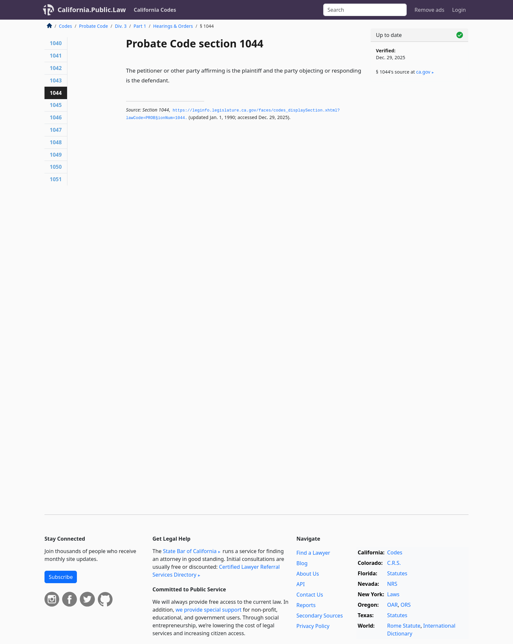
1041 (56, 55)
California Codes (155, 9)
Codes (65, 26)
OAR (392, 604)
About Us (307, 573)
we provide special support (208, 609)
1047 (56, 129)
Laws (393, 594)
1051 (56, 179)
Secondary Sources (319, 615)
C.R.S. (394, 562)
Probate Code (93, 26)
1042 (56, 68)
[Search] (365, 10)
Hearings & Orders (173, 26)
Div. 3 (121, 26)
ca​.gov (423, 72)
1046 (56, 117)
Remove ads (429, 9)
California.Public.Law (92, 9)
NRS (392, 583)
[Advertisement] (419, 189)
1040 (56, 43)
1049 (56, 154)
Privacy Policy (312, 626)
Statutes (397, 573)
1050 (56, 166)
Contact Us (309, 594)
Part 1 (139, 26)
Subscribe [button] (61, 577)
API (300, 584)
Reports (306, 605)
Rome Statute (403, 625)
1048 (56, 142)
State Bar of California (190, 551)
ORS (405, 604)
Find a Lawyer (313, 552)
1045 (56, 105)
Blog (302, 563)
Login (459, 9)
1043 (56, 80)
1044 (56, 92)
